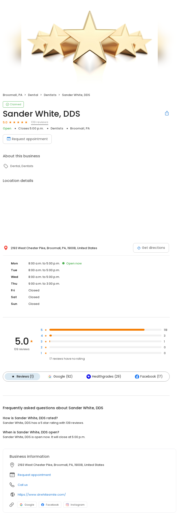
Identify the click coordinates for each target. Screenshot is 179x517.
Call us (23, 484)
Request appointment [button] (34, 474)
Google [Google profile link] (27, 504)
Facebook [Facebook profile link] (50, 504)
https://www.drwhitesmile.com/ (42, 494)
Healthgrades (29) (102, 376)
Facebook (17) (147, 376)
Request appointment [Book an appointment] (27, 139)
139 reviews (39, 122)
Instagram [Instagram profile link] (75, 504)
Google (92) (59, 376)
